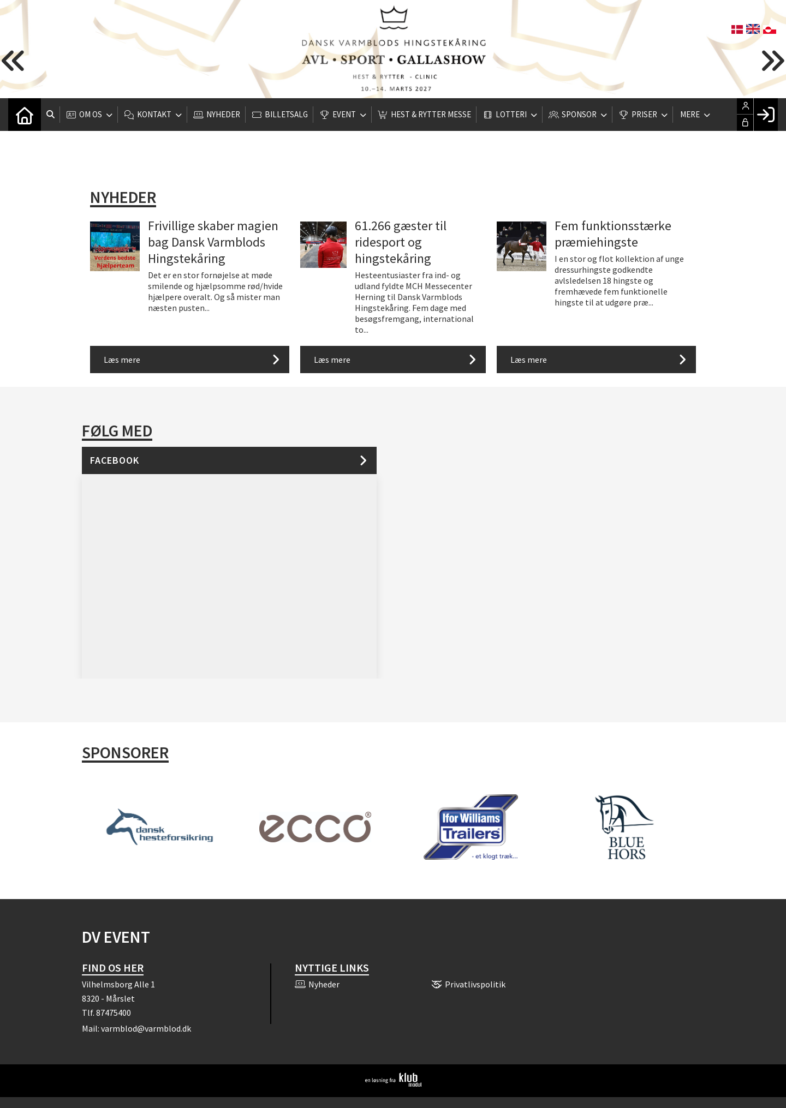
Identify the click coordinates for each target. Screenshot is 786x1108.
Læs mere (122, 359)
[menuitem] (24, 114)
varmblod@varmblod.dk (146, 1028)
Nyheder (123, 197)
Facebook (114, 460)
